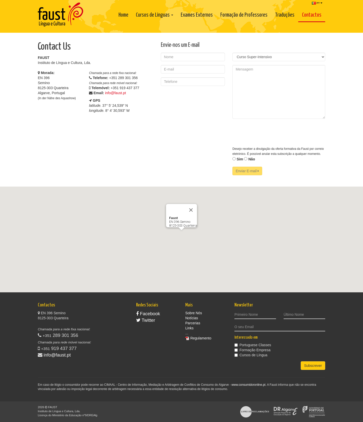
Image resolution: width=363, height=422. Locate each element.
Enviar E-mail (247, 171)
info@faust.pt (115, 93)
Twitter (145, 320)
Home (123, 15)
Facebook (148, 313)
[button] (181, 234)
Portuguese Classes (252, 345)
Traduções (284, 15)
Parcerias (192, 323)
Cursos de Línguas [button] (154, 15)
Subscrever (313, 366)
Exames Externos (197, 15)
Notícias (191, 318)
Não (249, 159)
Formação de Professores (243, 15)
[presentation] (270, 132)
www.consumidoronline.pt (248, 384)
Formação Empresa (252, 350)
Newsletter (243, 305)
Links (189, 328)
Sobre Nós (193, 313)
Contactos (311, 15)
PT (317, 3)
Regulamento (200, 338)
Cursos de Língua (250, 355)
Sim (237, 159)
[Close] (191, 210)
